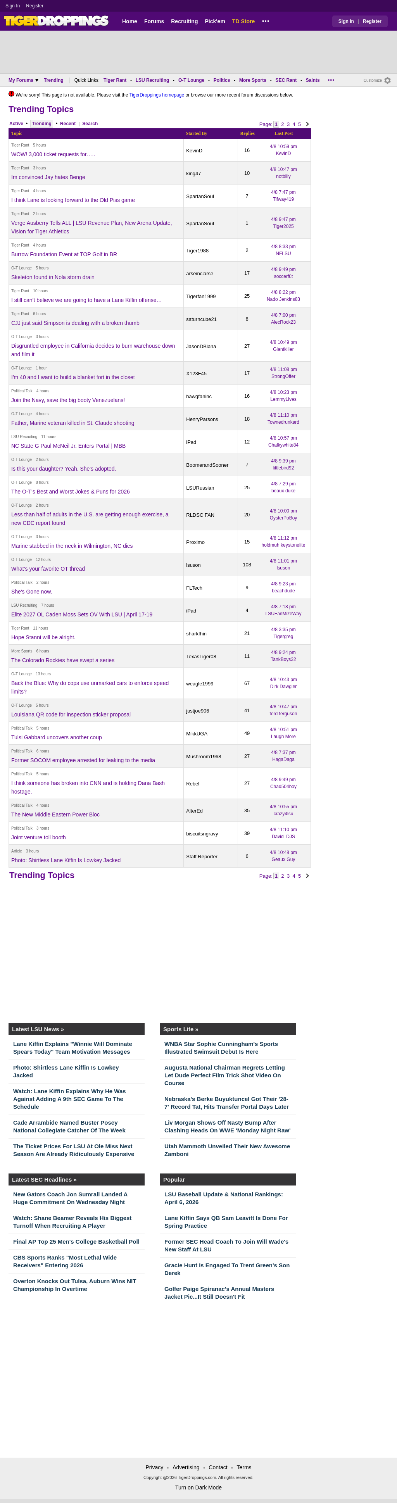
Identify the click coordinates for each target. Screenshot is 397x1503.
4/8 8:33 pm (283, 250)
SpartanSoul (200, 196)
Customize (373, 80)
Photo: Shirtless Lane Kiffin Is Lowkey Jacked (66, 860)
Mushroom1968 (203, 756)
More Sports (252, 80)
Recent (68, 123)
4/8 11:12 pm (284, 541)
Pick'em (215, 21)
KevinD (194, 151)
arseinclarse (199, 273)
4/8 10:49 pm (283, 346)
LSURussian (200, 488)
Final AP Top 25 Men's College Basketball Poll (76, 1241)
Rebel (192, 784)
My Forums (23, 80)
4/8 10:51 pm (283, 733)
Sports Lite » (180, 1029)
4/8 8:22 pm (283, 296)
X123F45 (196, 373)
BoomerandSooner (207, 465)
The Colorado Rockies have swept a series (62, 660)
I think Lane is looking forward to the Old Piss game (73, 200)
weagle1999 (199, 684)
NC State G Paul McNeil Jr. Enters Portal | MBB (68, 446)
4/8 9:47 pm (283, 223)
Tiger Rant (115, 80)
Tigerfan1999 (201, 296)
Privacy (154, 1467)
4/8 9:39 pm (283, 464)
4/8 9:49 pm (283, 273)
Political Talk (22, 391)
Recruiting (184, 21)
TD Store (243, 21)
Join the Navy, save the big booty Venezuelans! (68, 400)
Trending (54, 80)
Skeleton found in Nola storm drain (53, 277)
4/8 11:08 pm (283, 373)
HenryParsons (202, 419)
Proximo (195, 542)
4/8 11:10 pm (283, 418)
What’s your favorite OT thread (48, 569)
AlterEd (194, 811)
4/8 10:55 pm (283, 810)
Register (35, 6)
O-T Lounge (191, 80)
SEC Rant (286, 80)
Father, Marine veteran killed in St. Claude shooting (73, 423)
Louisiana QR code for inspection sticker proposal (71, 714)
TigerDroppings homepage (156, 95)
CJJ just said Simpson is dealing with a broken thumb (75, 323)
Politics (222, 80)
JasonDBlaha (201, 346)
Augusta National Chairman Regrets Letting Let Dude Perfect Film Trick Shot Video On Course (224, 1075)
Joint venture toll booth (38, 837)
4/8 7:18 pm (284, 610)
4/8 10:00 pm (283, 514)
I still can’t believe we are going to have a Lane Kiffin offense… (86, 300)
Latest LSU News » (38, 1029)
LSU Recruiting (152, 80)
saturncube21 (201, 319)
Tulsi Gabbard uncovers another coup (56, 737)
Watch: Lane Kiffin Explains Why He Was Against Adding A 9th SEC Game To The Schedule (69, 1099)
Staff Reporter (201, 856)
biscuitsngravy (202, 834)
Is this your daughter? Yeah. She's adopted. (63, 469)
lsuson (193, 565)
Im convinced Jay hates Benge (48, 177)
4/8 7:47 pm (283, 196)
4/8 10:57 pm (283, 441)
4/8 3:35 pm (283, 633)
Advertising (186, 1467)
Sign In (12, 6)
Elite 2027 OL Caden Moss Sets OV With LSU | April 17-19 (81, 614)
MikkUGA (196, 734)
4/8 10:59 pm (283, 150)
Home (129, 21)
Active (16, 123)
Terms (243, 1467)
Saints (313, 80)
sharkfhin (196, 634)
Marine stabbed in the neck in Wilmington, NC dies (72, 546)
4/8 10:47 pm (283, 173)
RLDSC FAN (200, 515)
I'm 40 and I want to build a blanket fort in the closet (73, 377)
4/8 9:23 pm (283, 587)
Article (16, 851)
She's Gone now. (31, 591)
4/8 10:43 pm (283, 683)
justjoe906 (197, 711)
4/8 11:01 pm (283, 564)
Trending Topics (41, 109)
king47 (193, 173)
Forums (154, 21)
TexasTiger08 (201, 656)
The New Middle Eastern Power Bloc (55, 814)
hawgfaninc (199, 396)
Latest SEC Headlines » (44, 1179)
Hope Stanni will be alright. (43, 637)
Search (90, 123)
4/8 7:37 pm (283, 756)
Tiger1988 (197, 251)
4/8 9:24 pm (283, 656)
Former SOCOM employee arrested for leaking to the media (83, 760)
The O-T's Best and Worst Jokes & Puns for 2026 (70, 491)
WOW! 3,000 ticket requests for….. (53, 154)
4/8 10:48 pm (283, 856)
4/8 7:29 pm (283, 487)
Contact (218, 1467)
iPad (191, 442)
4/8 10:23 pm (283, 396)
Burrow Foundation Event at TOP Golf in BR (64, 254)
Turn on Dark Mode (198, 1487)
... (265, 20)
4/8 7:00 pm (283, 318)
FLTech (194, 588)
